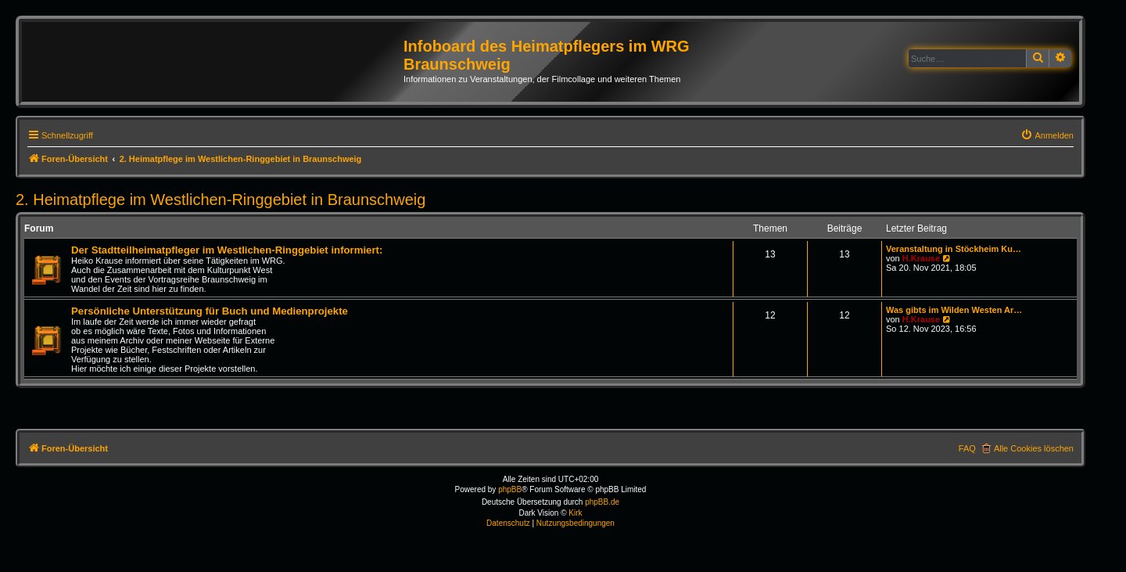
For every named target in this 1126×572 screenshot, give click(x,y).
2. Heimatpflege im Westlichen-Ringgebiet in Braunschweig (220, 199)
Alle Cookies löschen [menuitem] (1034, 448)
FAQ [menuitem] (967, 448)
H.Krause (921, 258)
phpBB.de (602, 502)
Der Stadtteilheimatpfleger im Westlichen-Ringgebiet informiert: (226, 250)
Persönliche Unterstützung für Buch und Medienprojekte (209, 311)
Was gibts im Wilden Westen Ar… (954, 310)
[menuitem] (1047, 135)
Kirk (575, 513)
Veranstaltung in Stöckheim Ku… (953, 249)
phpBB (510, 489)
